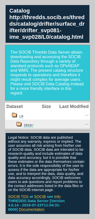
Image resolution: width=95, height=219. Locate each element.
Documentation (32, 209)
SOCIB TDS (18, 196)
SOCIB (40, 196)
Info (57, 196)
